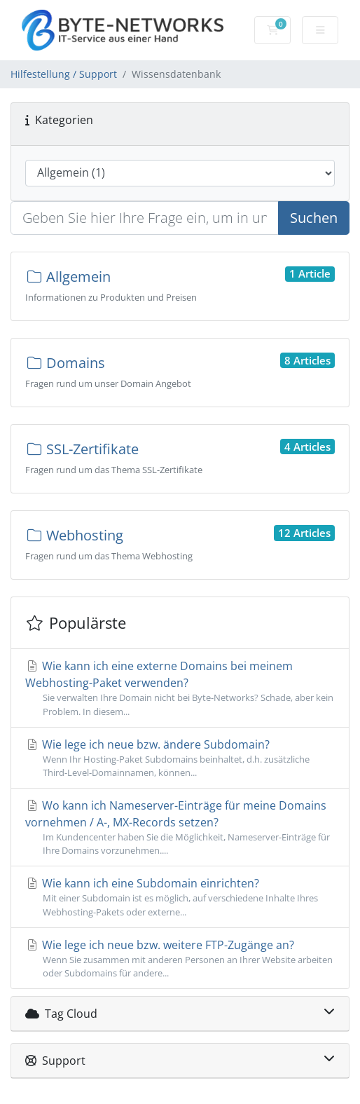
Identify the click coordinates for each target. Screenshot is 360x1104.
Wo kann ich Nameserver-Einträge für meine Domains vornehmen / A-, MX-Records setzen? (180, 827)
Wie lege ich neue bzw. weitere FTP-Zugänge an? (180, 958)
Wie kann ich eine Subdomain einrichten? (180, 896)
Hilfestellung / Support (64, 74)
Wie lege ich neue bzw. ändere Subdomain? (180, 758)
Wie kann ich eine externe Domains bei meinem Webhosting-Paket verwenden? (180, 688)
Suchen (314, 217)
